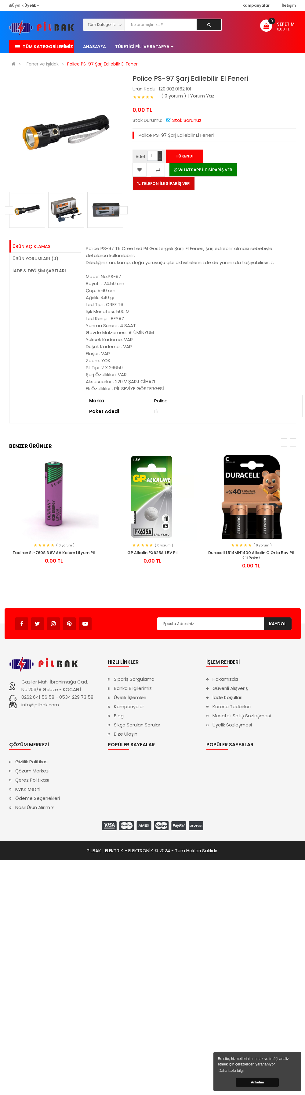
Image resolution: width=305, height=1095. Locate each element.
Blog (119, 715)
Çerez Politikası (32, 780)
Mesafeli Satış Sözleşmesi (241, 715)
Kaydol (277, 624)
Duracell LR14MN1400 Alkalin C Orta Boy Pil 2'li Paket (251, 555)
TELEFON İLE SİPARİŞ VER (163, 183)
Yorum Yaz (202, 96)
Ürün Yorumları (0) (35, 259)
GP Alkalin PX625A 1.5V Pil (152, 553)
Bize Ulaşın (125, 734)
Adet (141, 157)
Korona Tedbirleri (231, 706)
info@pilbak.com (40, 704)
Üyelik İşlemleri (130, 697)
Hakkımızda (225, 679)
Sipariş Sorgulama (134, 679)
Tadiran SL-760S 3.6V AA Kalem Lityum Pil (54, 553)
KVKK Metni (27, 789)
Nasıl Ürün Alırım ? (34, 807)
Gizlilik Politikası (32, 761)
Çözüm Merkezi (32, 771)
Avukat (101, 621)
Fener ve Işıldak (43, 64)
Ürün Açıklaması (32, 246)
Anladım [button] (257, 1082)
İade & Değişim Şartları (39, 271)
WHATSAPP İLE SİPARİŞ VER (203, 170)
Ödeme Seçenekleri (37, 798)
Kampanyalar (129, 706)
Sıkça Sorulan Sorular (137, 725)
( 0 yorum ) (173, 96)
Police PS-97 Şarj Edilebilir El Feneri (103, 64)
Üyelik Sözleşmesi (232, 725)
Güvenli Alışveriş (230, 688)
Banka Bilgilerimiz (133, 688)
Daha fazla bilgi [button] (231, 1071)
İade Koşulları (227, 697)
